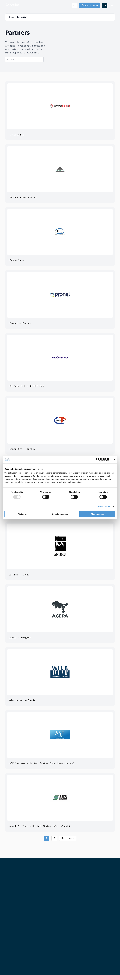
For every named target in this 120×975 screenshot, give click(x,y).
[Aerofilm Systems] (32, 5)
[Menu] (112, 5)
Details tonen (104, 506)
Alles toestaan (97, 514)
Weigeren (22, 514)
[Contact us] (89, 5)
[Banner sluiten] (115, 459)
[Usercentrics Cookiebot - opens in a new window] (98, 459)
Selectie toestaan (60, 514)
